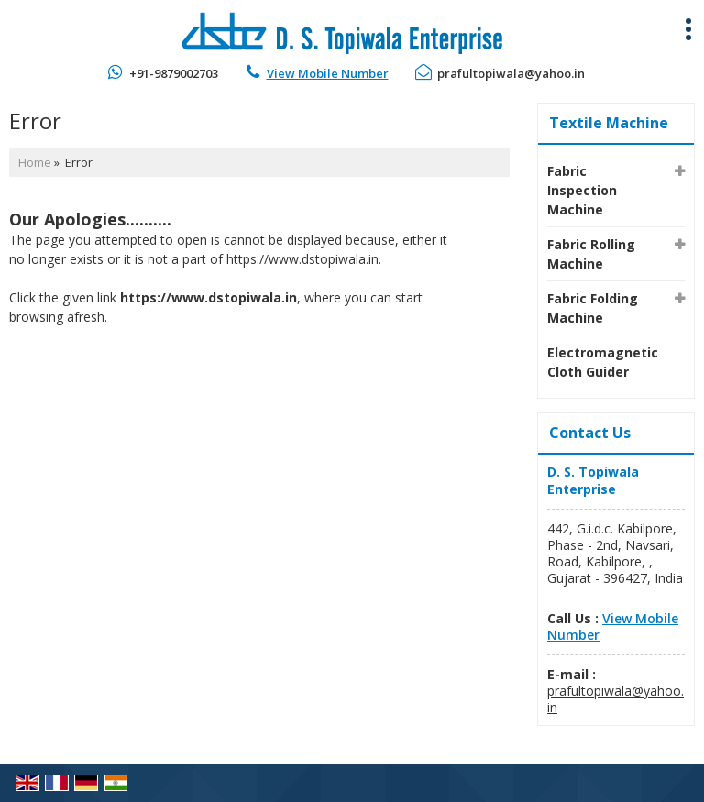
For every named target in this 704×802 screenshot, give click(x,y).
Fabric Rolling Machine (591, 254)
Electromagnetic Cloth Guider (602, 362)
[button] (328, 73)
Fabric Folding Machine (592, 308)
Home (34, 162)
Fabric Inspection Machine (582, 190)
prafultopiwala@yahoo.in (511, 73)
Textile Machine (608, 123)
